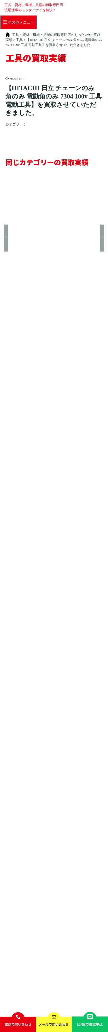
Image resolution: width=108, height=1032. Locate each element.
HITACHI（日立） (53, 130)
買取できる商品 (36, 25)
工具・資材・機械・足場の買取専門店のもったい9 (59, 1000)
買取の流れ (9, 25)
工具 (30, 130)
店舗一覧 (61, 25)
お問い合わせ (81, 964)
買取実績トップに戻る (53, 247)
